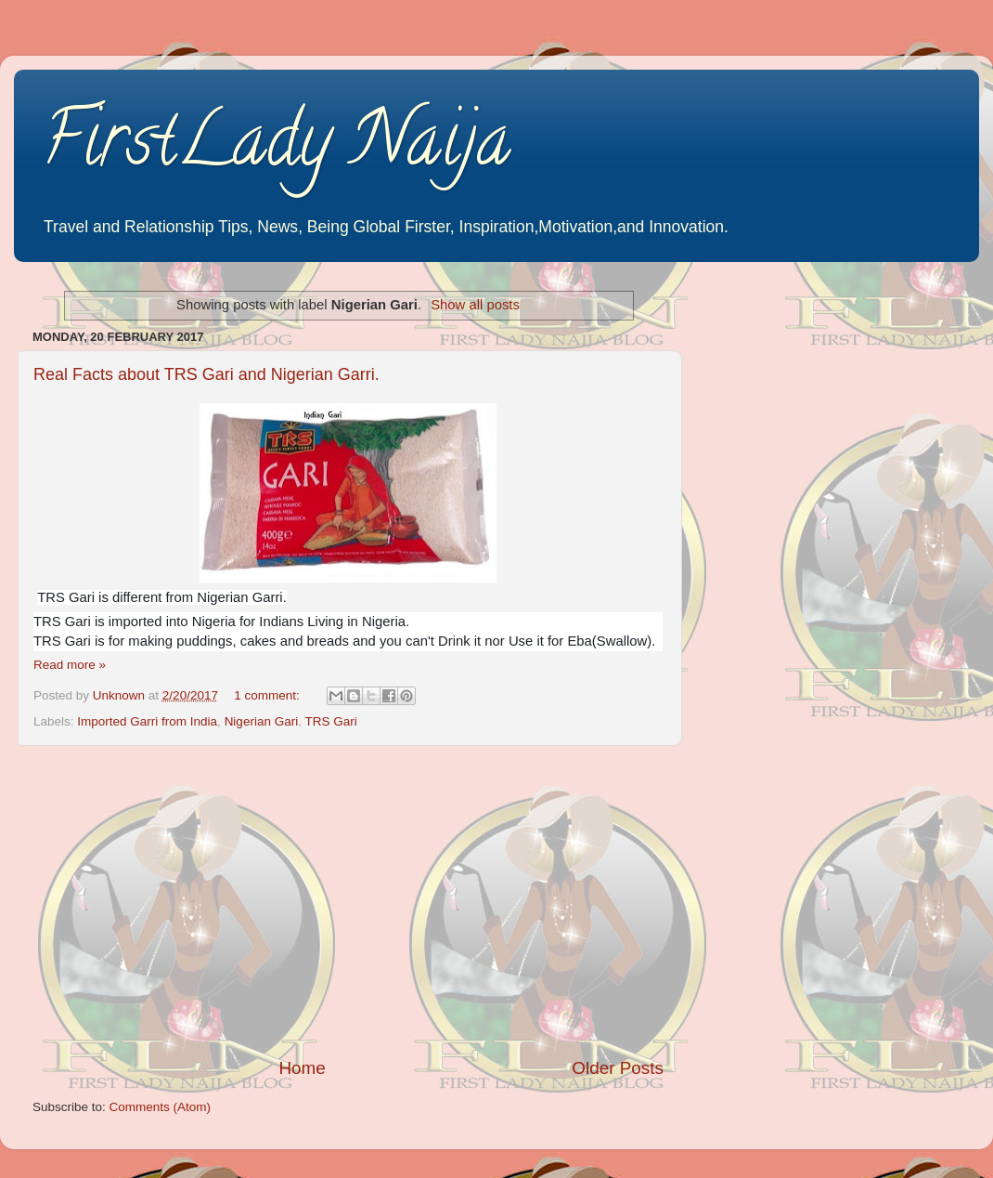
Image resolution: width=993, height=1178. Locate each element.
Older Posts (618, 1068)
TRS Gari (330, 721)
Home (301, 1068)
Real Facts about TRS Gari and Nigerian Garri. (206, 374)
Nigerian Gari (262, 721)
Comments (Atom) (161, 1107)
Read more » (69, 665)
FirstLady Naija (276, 147)
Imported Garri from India (147, 721)
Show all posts (475, 304)
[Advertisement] (348, 901)
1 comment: (268, 695)
